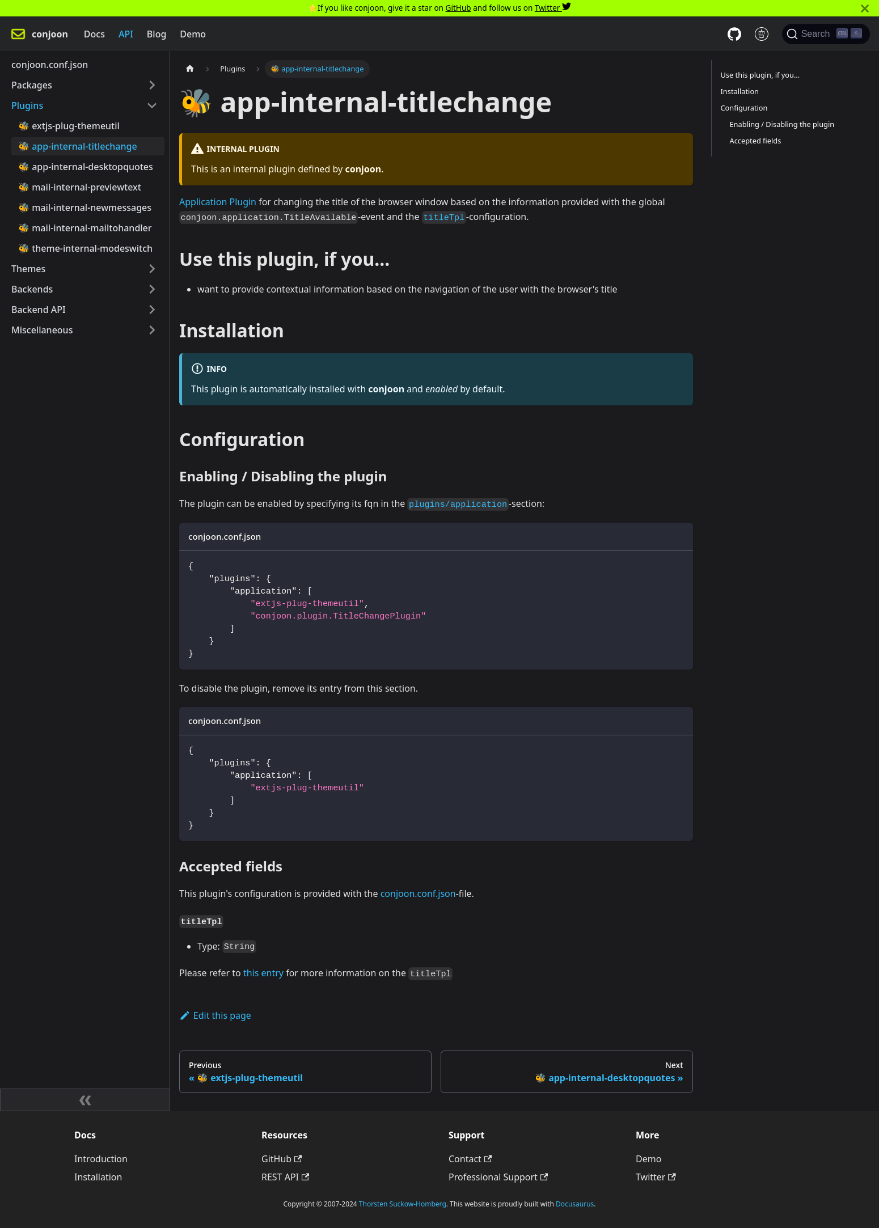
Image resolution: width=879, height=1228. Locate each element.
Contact (470, 1159)
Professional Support (498, 1177)
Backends (32, 289)
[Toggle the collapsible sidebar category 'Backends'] (152, 289)
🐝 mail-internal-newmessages (84, 207)
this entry (263, 973)
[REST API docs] (761, 34)
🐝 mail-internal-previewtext (79, 187)
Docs (94, 34)
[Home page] (190, 69)
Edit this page (215, 1015)
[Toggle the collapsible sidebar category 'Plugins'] (152, 105)
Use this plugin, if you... (760, 75)
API (126, 34)
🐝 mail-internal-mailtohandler (85, 228)
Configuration (744, 108)
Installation (740, 91)
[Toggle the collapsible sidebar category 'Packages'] (152, 85)
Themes (28, 268)
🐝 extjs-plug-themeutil (69, 126)
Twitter (553, 7)
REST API (285, 1177)
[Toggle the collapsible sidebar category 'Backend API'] (152, 309)
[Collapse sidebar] (85, 1100)
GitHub (458, 7)
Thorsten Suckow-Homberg (402, 1204)
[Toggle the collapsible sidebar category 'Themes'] (152, 269)
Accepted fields (755, 140)
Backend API (38, 309)
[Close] (865, 8)
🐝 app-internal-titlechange (77, 146)
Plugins (27, 105)
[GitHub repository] (734, 34)
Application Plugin (217, 202)
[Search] (826, 34)
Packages (31, 85)
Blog (156, 34)
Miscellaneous (42, 330)
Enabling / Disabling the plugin (782, 124)
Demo (193, 34)
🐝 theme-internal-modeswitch (85, 248)
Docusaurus (575, 1204)
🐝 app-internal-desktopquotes (85, 166)
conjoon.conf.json (49, 64)
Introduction (101, 1159)
